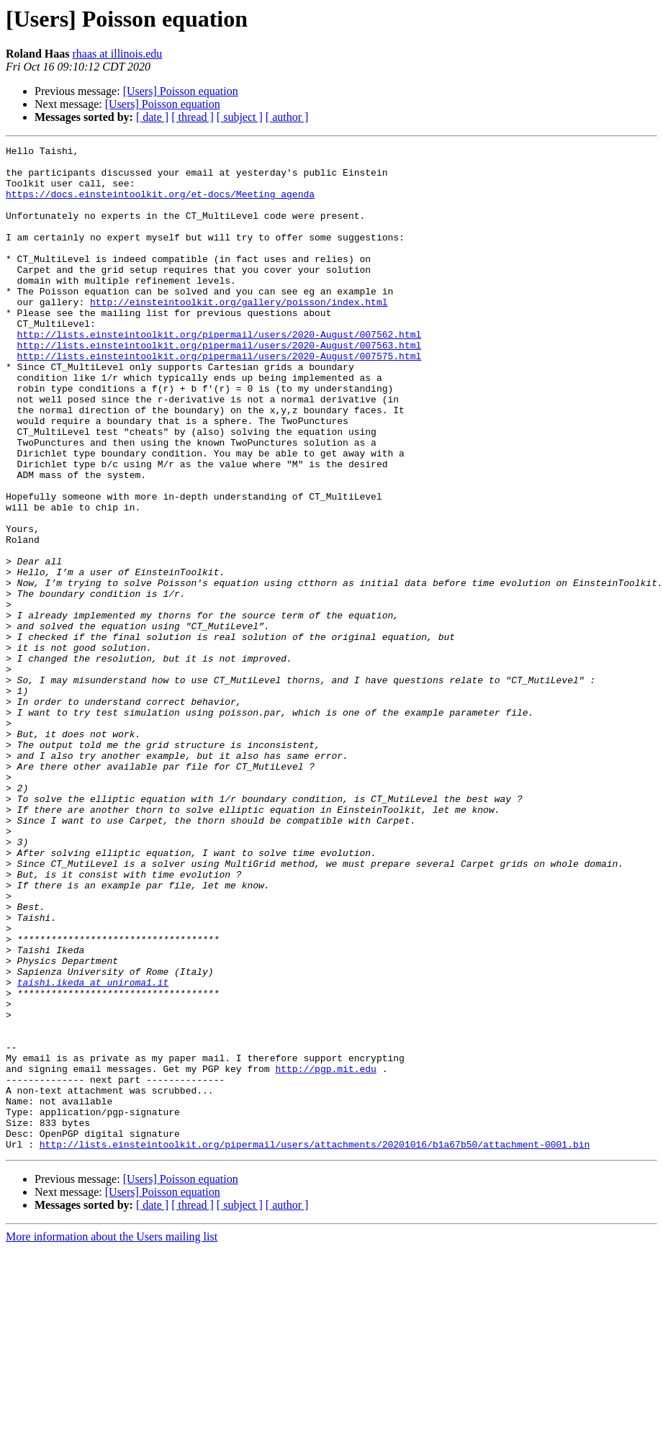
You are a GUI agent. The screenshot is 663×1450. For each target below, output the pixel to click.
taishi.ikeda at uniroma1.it (93, 1150)
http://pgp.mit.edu (325, 1254)
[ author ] (287, 117)
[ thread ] (192, 117)
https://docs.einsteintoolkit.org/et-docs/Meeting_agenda (160, 204)
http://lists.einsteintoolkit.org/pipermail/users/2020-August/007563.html (219, 385)
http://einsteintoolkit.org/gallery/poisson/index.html (238, 334)
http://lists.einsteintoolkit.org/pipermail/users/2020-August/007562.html (219, 372)
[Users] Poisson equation (180, 91)
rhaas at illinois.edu (117, 54)
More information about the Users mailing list (111, 1437)
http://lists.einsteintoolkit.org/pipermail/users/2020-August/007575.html (219, 398)
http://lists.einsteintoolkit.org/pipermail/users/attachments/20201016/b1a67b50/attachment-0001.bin (315, 1344)
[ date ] (152, 117)
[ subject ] (240, 117)
